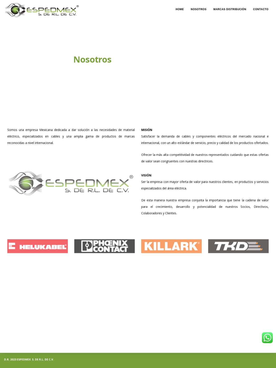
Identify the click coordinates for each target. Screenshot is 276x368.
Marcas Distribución (229, 7)
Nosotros (198, 7)
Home (180, 7)
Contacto (260, 7)
